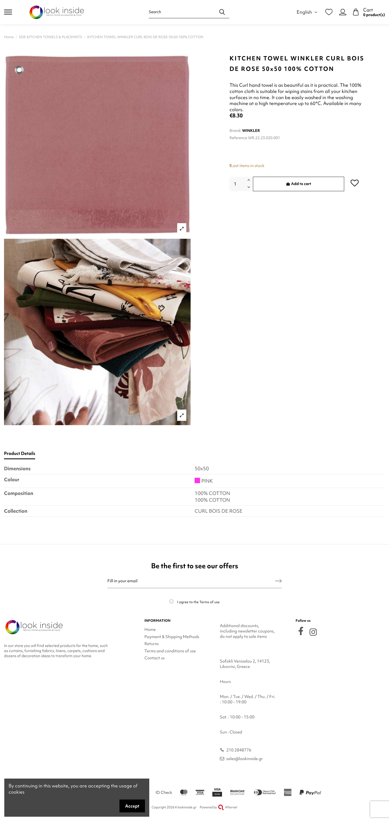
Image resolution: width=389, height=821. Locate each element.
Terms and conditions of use (170, 651)
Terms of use (209, 602)
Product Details (19, 453)
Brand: (235, 130)
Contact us (154, 658)
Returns (151, 643)
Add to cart (298, 183)
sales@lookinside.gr (244, 758)
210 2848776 (238, 750)
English (308, 12)
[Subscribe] (278, 581)
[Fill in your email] (191, 581)
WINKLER (251, 130)
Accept (132, 806)
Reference (238, 137)
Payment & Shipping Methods (171, 636)
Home (150, 629)
